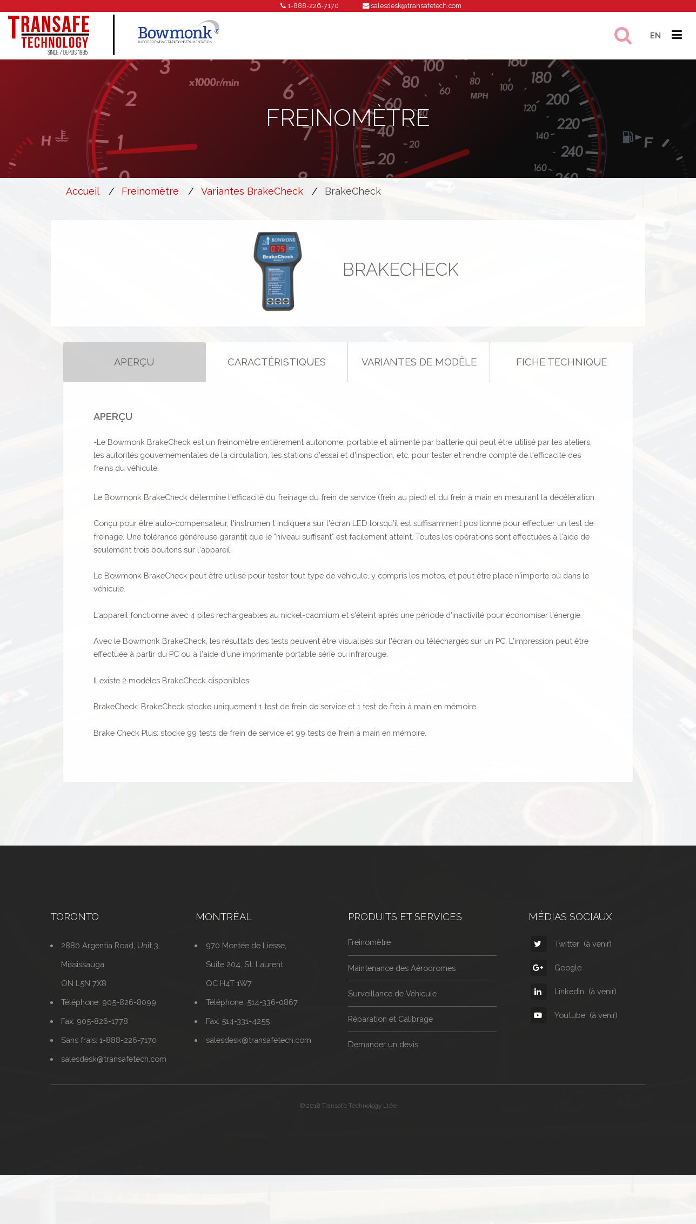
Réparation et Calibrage (390, 1034)
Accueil (82, 191)
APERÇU (134, 376)
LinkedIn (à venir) (574, 1006)
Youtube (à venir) (574, 1030)
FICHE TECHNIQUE (561, 376)
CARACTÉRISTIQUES (276, 376)
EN (655, 35)
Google (556, 982)
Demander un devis (383, 1059)
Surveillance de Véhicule (392, 1008)
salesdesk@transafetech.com (416, 6)
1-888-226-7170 (313, 6)
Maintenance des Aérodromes (402, 982)
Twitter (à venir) (571, 958)
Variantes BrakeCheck (252, 191)
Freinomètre (150, 191)
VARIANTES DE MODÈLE (419, 376)
